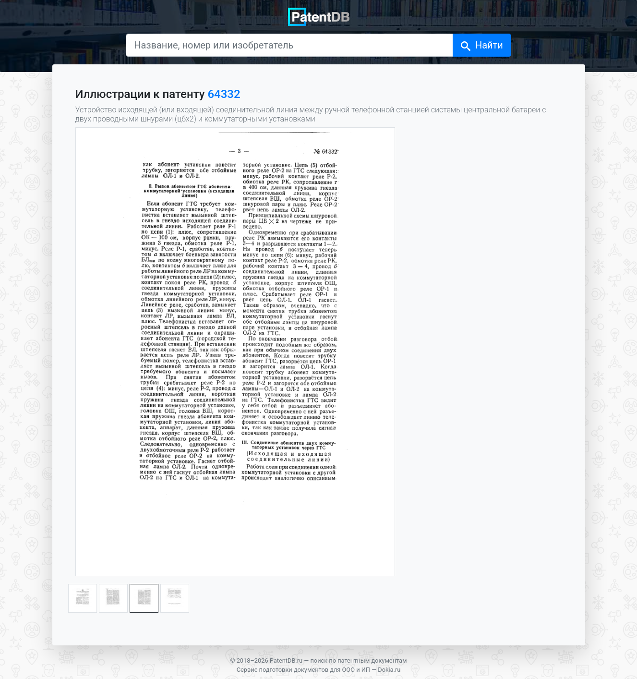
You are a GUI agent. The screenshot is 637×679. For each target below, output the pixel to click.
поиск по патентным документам (358, 660)
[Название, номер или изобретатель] (289, 45)
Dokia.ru (389, 669)
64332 (223, 94)
